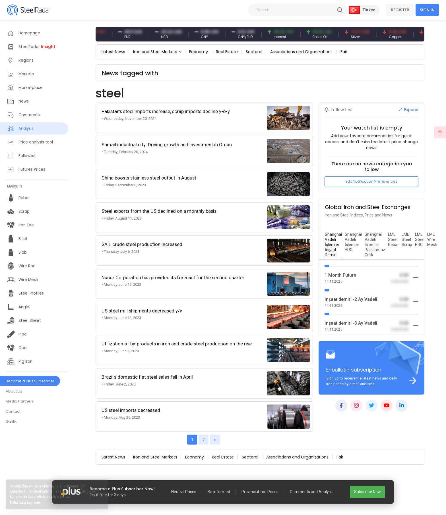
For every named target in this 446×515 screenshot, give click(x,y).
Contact (13, 411)
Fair (343, 52)
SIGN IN (427, 10)
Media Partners (20, 401)
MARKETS (14, 186)
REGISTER (400, 10)
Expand (408, 109)
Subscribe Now (367, 491)
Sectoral (254, 52)
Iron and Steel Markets (155, 52)
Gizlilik (11, 421)
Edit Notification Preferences (371, 181)
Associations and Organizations (301, 52)
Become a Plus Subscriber (30, 381)
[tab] (333, 244)
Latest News (113, 52)
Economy (198, 52)
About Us (14, 391)
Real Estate (227, 52)
